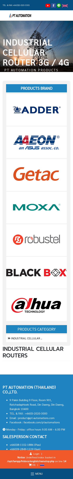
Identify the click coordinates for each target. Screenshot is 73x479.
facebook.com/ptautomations (42, 422)
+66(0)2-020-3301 (21, 5)
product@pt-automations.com (36, 418)
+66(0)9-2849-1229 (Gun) (25, 449)
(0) (32, 464)
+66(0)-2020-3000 (36, 413)
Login (34, 453)
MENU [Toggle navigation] (36, 474)
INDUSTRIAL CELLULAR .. (25, 338)
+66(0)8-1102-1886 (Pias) (25, 444)
